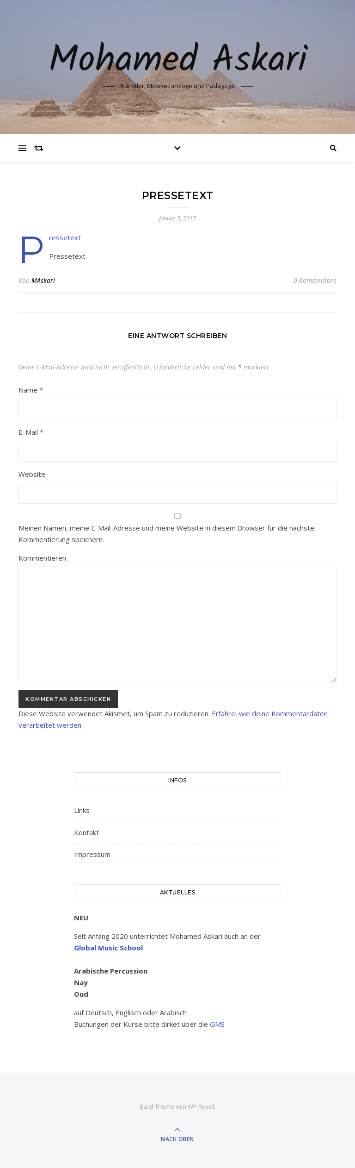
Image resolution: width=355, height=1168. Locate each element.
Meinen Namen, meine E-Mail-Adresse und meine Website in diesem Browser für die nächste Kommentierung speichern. (166, 533)
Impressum (92, 854)
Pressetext (65, 237)
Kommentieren (42, 557)
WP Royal (201, 1106)
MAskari (43, 280)
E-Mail (30, 432)
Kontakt (86, 832)
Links (82, 810)
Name (30, 389)
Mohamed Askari (178, 61)
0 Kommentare (315, 280)
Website (31, 474)
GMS (217, 1024)
